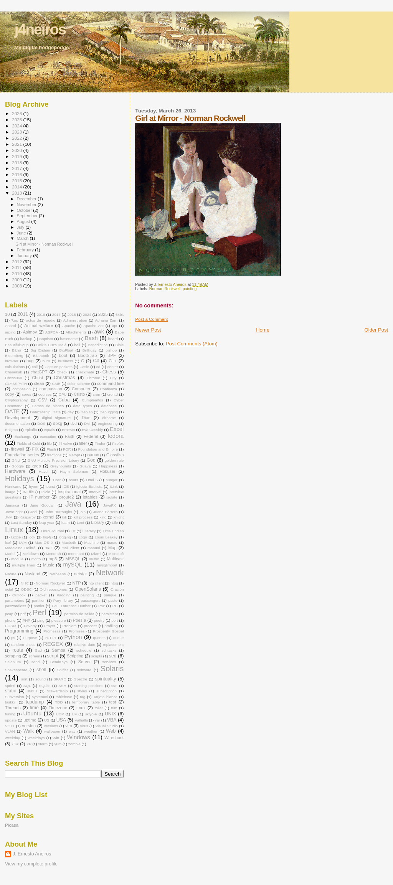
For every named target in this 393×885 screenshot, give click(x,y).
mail (48, 547)
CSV (42, 400)
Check (62, 372)
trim (114, 708)
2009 (17, 279)
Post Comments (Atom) (192, 344)
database (109, 406)
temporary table (86, 702)
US (47, 720)
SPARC (59, 679)
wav (72, 731)
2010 (17, 273)
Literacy (89, 531)
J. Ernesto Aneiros (32, 854)
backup (26, 339)
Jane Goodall (42, 505)
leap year (46, 522)
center (112, 367)
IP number (39, 497)
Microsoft (116, 553)
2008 (17, 285)
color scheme (79, 383)
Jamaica (12, 505)
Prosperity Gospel (108, 631)
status (32, 691)
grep (36, 466)
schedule (84, 650)
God (91, 460)
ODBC (26, 589)
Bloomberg (14, 355)
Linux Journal (52, 531)
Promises (76, 631)
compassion (51, 388)
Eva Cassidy (92, 430)
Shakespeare (16, 670)
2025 (17, 119)
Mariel (10, 553)
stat (114, 686)
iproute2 (66, 497)
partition (38, 600)
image (10, 492)
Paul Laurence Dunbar (71, 606)
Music (48, 565)
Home (262, 330)
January (25, 255)
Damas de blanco (48, 406)
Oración (117, 589)
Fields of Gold (28, 443)
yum (58, 744)
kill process (83, 517)
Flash (51, 449)
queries (99, 638)
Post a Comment (151, 319)
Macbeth (68, 542)
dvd (74, 423)
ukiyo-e (91, 714)
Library (97, 522)
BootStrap (87, 355)
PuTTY (51, 638)
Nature (11, 574)
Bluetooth (41, 355)
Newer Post (148, 330)
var (97, 720)
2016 (17, 174)
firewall (17, 449)
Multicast (115, 558)
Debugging (109, 412)
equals (49, 430)
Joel (33, 512)
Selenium (13, 662)
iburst (50, 486)
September (28, 215)
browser (11, 361)
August (24, 221)
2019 (17, 156)
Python (73, 637)
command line (110, 383)
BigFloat (66, 350)
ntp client (96, 583)
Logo (83, 537)
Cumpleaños (92, 400)
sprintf (10, 686)
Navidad (32, 573)
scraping (13, 656)
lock (31, 537)
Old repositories (53, 589)
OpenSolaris (88, 589)
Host (57, 480)
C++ (113, 360)
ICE (66, 486)
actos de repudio (40, 320)
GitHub (93, 455)
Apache (68, 326)
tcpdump (35, 702)
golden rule (114, 460)
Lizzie (16, 537)
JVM (9, 517)
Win (56, 738)
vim (68, 725)
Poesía (79, 620)
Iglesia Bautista (89, 486)
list (73, 531)
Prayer (49, 626)
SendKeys (59, 662)
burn (46, 361)
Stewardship (57, 691)
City (113, 378)
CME (56, 383)
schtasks (109, 650)
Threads (13, 707)
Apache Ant (93, 326)
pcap (9, 614)
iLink (113, 486)
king (102, 517)
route (17, 650)
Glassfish (115, 454)
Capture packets (58, 367)
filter (83, 443)
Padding (63, 595)
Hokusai (107, 471)
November (27, 204)
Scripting (75, 656)
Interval (95, 492)
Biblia (16, 350)
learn (65, 522)
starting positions (89, 686)
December (27, 198)
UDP (60, 714)
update (11, 720)
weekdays (36, 738)
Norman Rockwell (164, 289)
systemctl (40, 697)
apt (114, 326)
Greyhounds (60, 466)
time (34, 707)
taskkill (11, 702)
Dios (86, 417)
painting (189, 289)
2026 (17, 113)
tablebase (64, 697)
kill (64, 517)
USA (61, 720)
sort (24, 679)
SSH (62, 686)
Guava (85, 466)
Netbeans (58, 574)
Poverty (30, 626)
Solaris (112, 668)
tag (83, 697)
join (83, 512)
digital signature (56, 418)
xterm (43, 744)
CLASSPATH (16, 383)
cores (26, 394)
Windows (78, 737)
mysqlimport (107, 565)
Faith (69, 436)
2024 (17, 125)
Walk (28, 731)
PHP (26, 620)
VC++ (10, 726)
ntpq (114, 583)
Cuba (64, 400)
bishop (111, 350)
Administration (75, 320)
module (17, 559)
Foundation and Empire (98, 449)
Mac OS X (44, 542)
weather (90, 731)
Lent (80, 522)
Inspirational (69, 491)
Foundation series (22, 454)
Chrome (93, 378)
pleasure (58, 620)
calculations (15, 367)
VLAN (10, 731)
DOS (41, 423)
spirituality (105, 679)
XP (28, 744)
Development (17, 417)
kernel (48, 517)
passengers (91, 600)
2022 (17, 137)
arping (10, 332)
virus (84, 726)
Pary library (63, 600)
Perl (39, 612)
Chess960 (13, 378)
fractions (54, 455)
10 (7, 314)
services (109, 662)
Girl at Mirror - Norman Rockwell (44, 244)
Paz (101, 606)
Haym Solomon (74, 471)
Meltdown (31, 553)
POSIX (11, 626)
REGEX (53, 644)
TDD (59, 702)
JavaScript (14, 512)
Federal (91, 436)
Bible (119, 345)
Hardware (15, 471)
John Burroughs (58, 512)
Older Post (376, 330)
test (112, 702)
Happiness (108, 466)
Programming (19, 631)
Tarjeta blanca (105, 697)
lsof (8, 542)
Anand (10, 326)
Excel (117, 429)
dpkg (57, 423)
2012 (17, 261)
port (114, 620)
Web (111, 731)
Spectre (80, 679)
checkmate (85, 372)
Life (115, 522)
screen (34, 656)
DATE (12, 411)
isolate (111, 497)
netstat (80, 573)
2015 (17, 180)
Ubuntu (32, 713)
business (65, 361)
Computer (81, 388)
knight (119, 517)
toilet (99, 708)
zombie (74, 744)
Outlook (18, 595)
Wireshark (114, 737)
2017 (17, 168)
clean (39, 383)
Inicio (45, 492)
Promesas (51, 631)
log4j (47, 537)
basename (69, 339)
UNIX (110, 714)
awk (99, 332)
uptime (29, 720)
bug (30, 360)
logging (65, 537)
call (35, 367)
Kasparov (28, 517)
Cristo (79, 394)
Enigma (11, 430)
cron (96, 394)
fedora (115, 436)
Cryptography (16, 400)
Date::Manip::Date (45, 412)
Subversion (14, 697)
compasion (21, 389)
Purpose (30, 638)
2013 (17, 192)
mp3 (52, 558)
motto (36, 559)
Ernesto (68, 430)
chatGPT (39, 372)
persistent (109, 614)
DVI (87, 423)
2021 (17, 144)
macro (112, 542)
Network (110, 572)
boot (63, 355)
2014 (17, 186)
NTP (76, 583)
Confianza (108, 389)
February (26, 250)
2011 (17, 267)
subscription (106, 691)
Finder (99, 443)
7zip (14, 320)
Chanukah (13, 372)
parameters (14, 600)
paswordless (15, 606)
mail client (70, 548)
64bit (120, 314)
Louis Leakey (106, 537)
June (22, 233)
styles (82, 691)
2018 (17, 162)
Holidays (19, 478)
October (25, 210)
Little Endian (113, 531)
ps (13, 638)
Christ (37, 377)
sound (40, 679)
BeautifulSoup (17, 345)
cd (98, 367)
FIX (35, 449)
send (35, 662)
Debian (86, 412)
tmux (81, 707)
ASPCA (51, 332)
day (71, 412)
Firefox (118, 443)
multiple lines (23, 565)
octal (9, 589)
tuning (10, 714)
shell (41, 669)
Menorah (53, 553)
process (90, 626)
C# (96, 360)
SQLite (44, 686)
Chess (109, 372)
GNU (16, 460)
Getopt (74, 455)
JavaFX (109, 505)
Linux (14, 529)
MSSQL (72, 558)
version (29, 725)
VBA (112, 720)
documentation (17, 423)
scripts (96, 656)
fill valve (65, 443)
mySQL (72, 564)
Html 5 (91, 480)
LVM (23, 542)
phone (10, 620)
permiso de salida (79, 614)
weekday (12, 738)
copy (9, 394)
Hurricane (13, 486)
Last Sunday (21, 522)
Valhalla (81, 720)
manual (94, 548)
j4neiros (40, 29)
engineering (108, 423)
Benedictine (98, 345)
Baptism (46, 339)
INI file (28, 492)
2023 (17, 131)
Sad (38, 650)
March (23, 238)
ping (41, 620)
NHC (25, 583)
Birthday (89, 350)
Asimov (30, 332)
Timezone (58, 707)
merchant (76, 553)
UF (74, 714)
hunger (111, 480)
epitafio (31, 430)
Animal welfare (38, 325)
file (49, 443)
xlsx (15, 743)
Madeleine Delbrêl (20, 548)
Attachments (76, 332)
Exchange (23, 436)
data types (82, 406)
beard (113, 339)
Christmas (64, 377)
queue (118, 638)
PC (115, 606)
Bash (91, 338)
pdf (23, 614)
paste (112, 600)
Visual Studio (107, 726)
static (10, 690)
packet (40, 595)
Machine (91, 542)
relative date (84, 644)
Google (18, 466)
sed (113, 656)
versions (51, 726)
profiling (111, 626)
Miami (96, 553)
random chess (23, 644)
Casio (84, 367)
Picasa (11, 824)
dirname (109, 418)
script (52, 656)
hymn (33, 486)
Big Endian (40, 350)
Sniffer (62, 670)
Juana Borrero (105, 512)
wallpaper (52, 731)
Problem (70, 626)
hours (73, 480)
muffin (94, 559)
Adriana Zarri (106, 320)
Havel (43, 471)
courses (45, 394)
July (21, 227)
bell (77, 345)
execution (48, 436)
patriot (39, 606)
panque (110, 595)
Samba (58, 650)
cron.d (112, 394)
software (84, 670)
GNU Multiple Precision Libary (53, 460)
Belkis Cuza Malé (51, 345)
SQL (27, 686)
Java (73, 504)
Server (84, 661)
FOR (67, 449)
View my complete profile (31, 864)
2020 (17, 150)
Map (112, 547)
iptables (90, 497)
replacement (113, 644)
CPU (63, 394)
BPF (111, 355)
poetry (99, 620)
